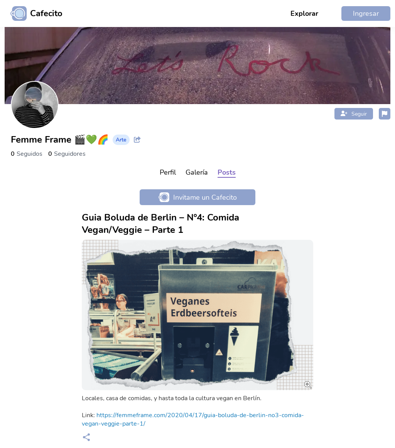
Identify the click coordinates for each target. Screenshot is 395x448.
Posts (227, 172)
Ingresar (366, 13)
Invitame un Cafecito (198, 197)
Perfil (168, 172)
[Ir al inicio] (33, 13)
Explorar (304, 13)
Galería (197, 172)
